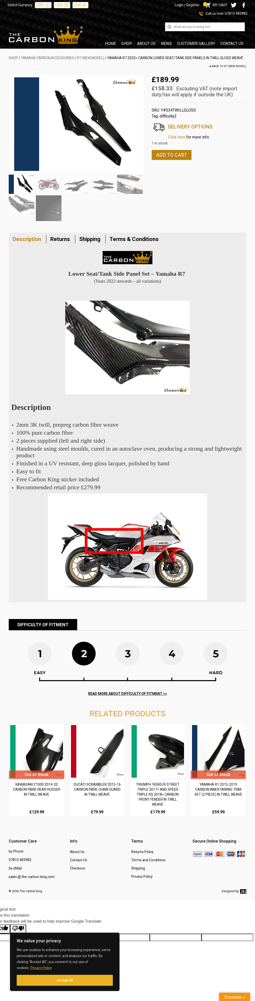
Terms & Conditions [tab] (134, 239)
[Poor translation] (18, 929)
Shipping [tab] (89, 239)
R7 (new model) (90, 58)
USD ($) (62, 5)
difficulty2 (168, 116)
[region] (65, 962)
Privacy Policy (41, 968)
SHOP (13, 58)
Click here (176, 137)
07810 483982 (236, 13)
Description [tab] (27, 239)
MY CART (216, 5)
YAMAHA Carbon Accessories (47, 58)
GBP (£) (43, 5)
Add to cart (171, 155)
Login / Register (187, 5)
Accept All (65, 980)
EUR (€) (80, 5)
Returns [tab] (60, 239)
